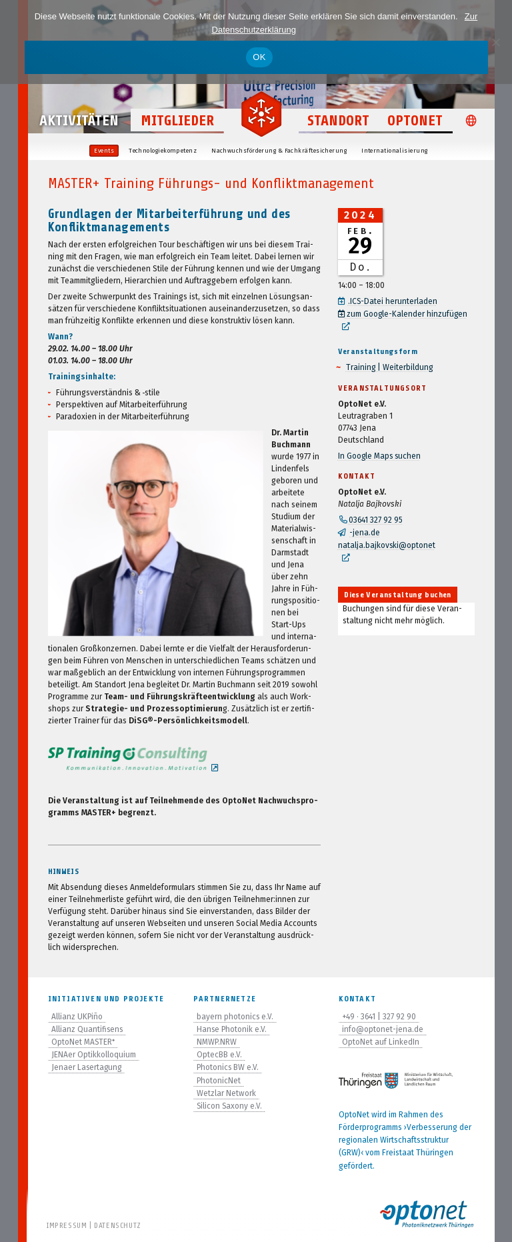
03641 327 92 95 (376, 517)
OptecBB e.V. (219, 1054)
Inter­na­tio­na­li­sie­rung (394, 150)
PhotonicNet (219, 1080)
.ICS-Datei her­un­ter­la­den (393, 301)
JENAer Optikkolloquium (93, 1054)
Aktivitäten (79, 123)
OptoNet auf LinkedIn (380, 1041)
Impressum (67, 1225)
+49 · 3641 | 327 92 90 (379, 1016)
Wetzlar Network (226, 1092)
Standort (338, 123)
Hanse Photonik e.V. (232, 1028)
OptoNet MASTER (83, 1041)
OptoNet (415, 123)
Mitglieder (177, 123)
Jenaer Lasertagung (87, 1066)
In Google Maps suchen (380, 453)
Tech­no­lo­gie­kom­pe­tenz (163, 150)
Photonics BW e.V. (228, 1066)
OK (259, 57)
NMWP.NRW (217, 1041)
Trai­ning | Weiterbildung (390, 365)
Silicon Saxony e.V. (230, 1105)
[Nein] (495, 42)
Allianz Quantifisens (87, 1028)
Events (104, 150)
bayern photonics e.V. (235, 1016)
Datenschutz (117, 1225)
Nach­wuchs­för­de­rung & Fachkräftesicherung (279, 150)
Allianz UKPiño (77, 1016)
